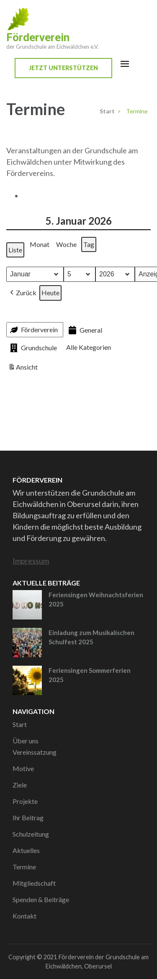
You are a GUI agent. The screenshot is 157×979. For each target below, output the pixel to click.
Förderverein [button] (33, 330)
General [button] (84, 330)
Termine (24, 867)
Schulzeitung (31, 834)
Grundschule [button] (32, 348)
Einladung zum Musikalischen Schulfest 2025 (91, 637)
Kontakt (24, 916)
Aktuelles (26, 850)
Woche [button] (66, 244)
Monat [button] (39, 244)
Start (20, 724)
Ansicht (24, 368)
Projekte (25, 801)
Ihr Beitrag (28, 818)
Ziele (20, 785)
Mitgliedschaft (34, 883)
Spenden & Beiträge (41, 899)
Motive (23, 768)
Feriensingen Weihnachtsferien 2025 (96, 599)
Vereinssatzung (35, 752)
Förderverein (37, 37)
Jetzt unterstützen (63, 67)
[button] (22, 293)
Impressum (31, 560)
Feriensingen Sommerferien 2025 (90, 675)
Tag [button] (88, 244)
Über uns (26, 741)
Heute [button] (50, 293)
